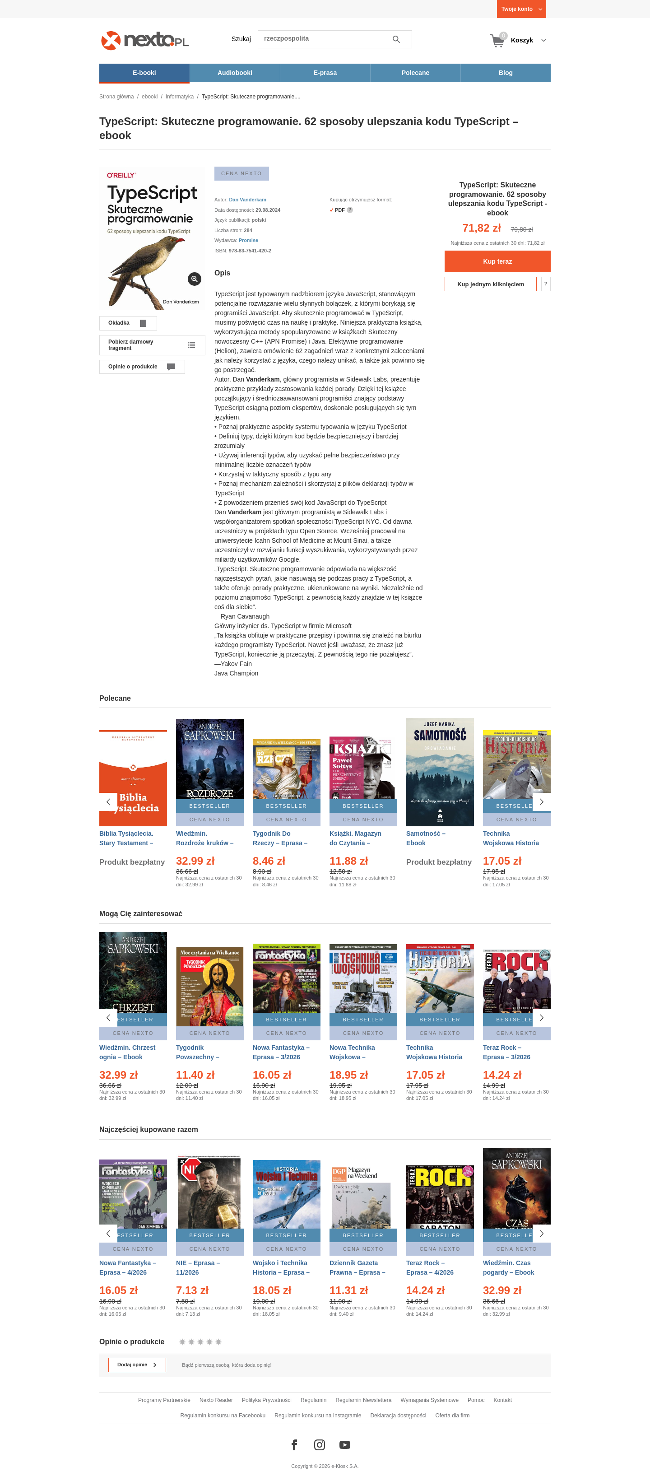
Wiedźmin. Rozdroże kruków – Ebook (205, 843)
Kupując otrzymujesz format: (361, 199)
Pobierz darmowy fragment (130, 345)
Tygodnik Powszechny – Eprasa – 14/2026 (201, 1057)
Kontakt (502, 1400)
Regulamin (313, 1400)
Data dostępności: (234, 210)
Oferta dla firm (452, 1415)
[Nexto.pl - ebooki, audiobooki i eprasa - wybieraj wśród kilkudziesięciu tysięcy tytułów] (145, 40)
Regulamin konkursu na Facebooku (223, 1415)
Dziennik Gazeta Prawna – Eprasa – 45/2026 (357, 1268)
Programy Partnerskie (164, 1400)
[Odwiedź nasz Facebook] (294, 1445)
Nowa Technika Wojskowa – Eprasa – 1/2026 (353, 1057)
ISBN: (221, 250)
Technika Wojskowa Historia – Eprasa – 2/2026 (434, 1057)
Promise (248, 240)
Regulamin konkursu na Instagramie (317, 1415)
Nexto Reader (216, 1400)
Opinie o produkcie (133, 366)
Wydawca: (226, 240)
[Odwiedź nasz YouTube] (345, 1445)
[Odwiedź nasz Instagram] (319, 1445)
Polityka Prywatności (267, 1400)
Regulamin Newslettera (363, 1400)
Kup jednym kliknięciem (490, 284)
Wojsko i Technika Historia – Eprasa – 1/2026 (281, 1268)
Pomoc (476, 1400)
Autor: (221, 199)
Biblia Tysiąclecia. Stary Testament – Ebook (126, 843)
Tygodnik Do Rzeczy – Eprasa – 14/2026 (280, 843)
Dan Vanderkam (247, 199)
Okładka (119, 323)
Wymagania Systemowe (429, 1400)
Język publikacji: (233, 220)
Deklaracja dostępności (398, 1415)
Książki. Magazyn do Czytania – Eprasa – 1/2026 (355, 843)
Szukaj (241, 38)
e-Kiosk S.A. (345, 1466)
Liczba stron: (229, 230)
